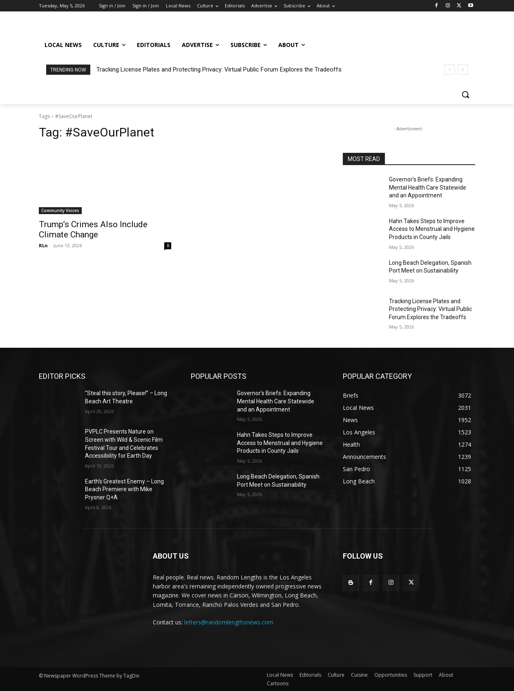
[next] (463, 70)
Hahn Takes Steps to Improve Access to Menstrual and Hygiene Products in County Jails (432, 229)
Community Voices (60, 210)
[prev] (450, 70)
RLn (43, 245)
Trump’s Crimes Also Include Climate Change (93, 229)
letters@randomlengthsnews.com (228, 622)
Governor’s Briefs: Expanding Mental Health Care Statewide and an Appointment (427, 187)
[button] (465, 94)
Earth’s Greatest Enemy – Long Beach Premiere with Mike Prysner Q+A (124, 489)
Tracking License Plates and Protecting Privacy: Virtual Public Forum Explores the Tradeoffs (219, 69)
